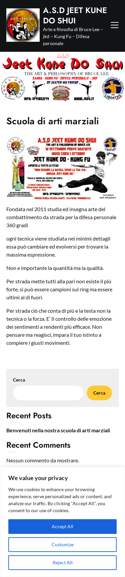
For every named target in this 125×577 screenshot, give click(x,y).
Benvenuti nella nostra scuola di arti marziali (58, 430)
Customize (63, 544)
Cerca (19, 380)
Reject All (63, 562)
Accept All (62, 526)
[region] (62, 522)
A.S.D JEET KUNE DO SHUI (75, 15)
